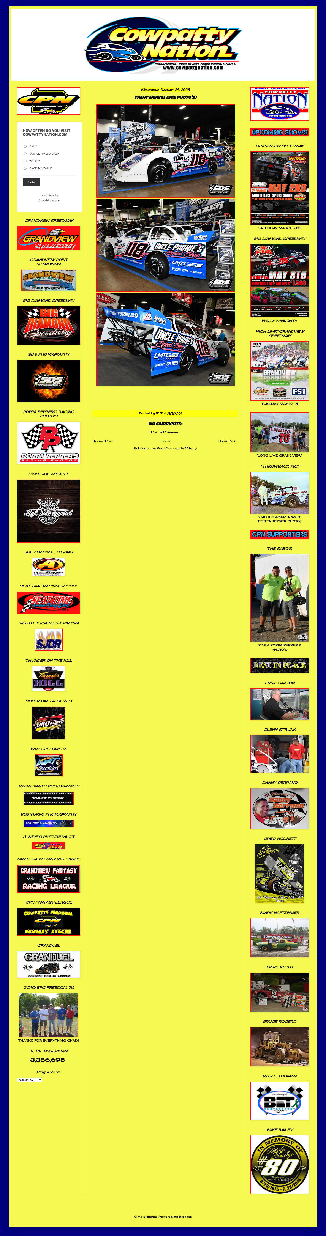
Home (166, 441)
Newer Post (103, 441)
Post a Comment (165, 432)
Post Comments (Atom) (177, 448)
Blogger (185, 1216)
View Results (50, 195)
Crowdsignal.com (50, 200)
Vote (31, 182)
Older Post (227, 441)
